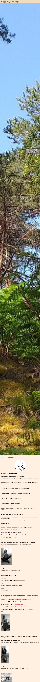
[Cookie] (2, 679)
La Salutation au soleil (19, 604)
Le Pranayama (27, 534)
